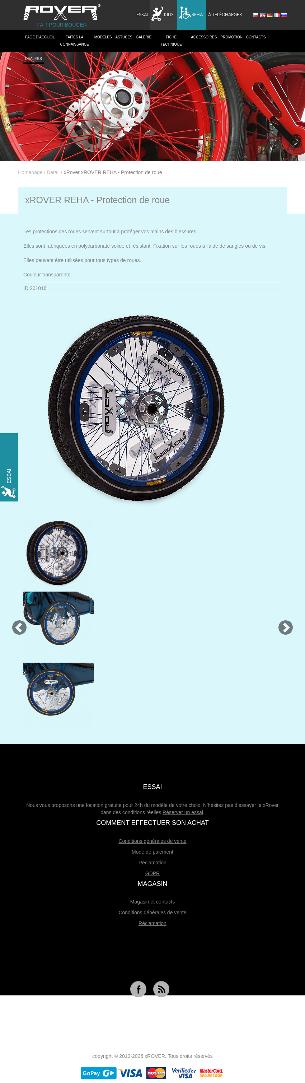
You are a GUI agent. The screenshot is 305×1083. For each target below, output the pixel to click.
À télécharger (225, 15)
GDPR (152, 873)
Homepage (30, 172)
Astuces (124, 37)
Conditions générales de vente (152, 841)
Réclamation (152, 862)
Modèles (103, 37)
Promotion (231, 37)
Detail (53, 172)
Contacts (256, 37)
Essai (142, 15)
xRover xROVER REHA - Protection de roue (113, 172)
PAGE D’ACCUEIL (40, 37)
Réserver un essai (183, 812)
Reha (191, 14)
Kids (162, 14)
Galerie (143, 37)
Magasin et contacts (152, 902)
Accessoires (204, 37)
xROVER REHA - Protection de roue (97, 200)
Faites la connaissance (74, 40)
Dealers (33, 59)
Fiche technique (171, 40)
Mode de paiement (152, 852)
